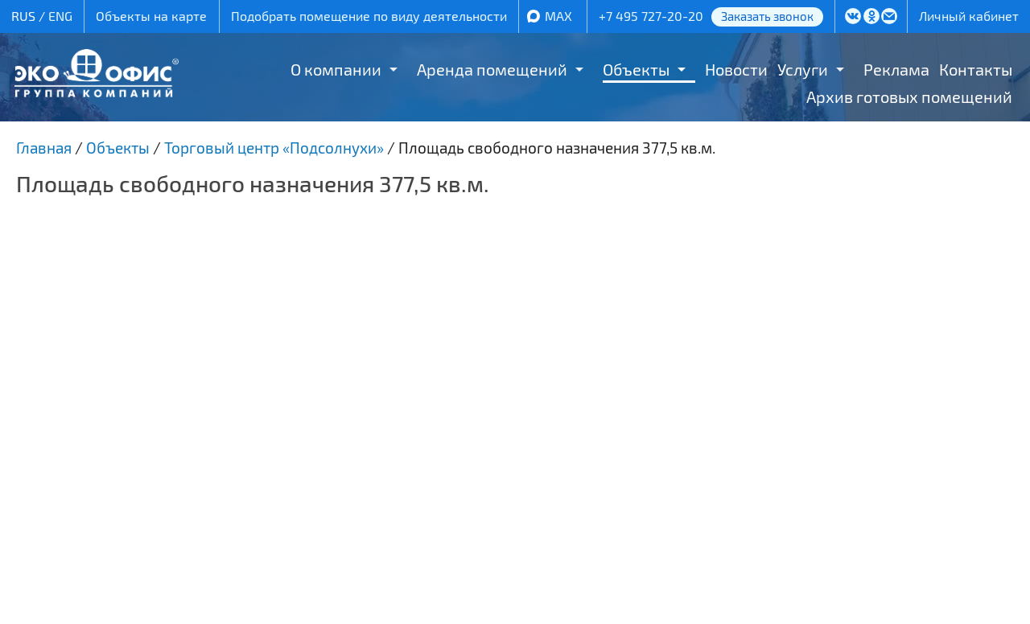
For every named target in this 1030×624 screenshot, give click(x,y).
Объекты (636, 69)
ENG (60, 15)
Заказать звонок (767, 16)
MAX (558, 15)
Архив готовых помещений (909, 96)
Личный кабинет (969, 15)
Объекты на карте (151, 15)
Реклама (896, 69)
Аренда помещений (492, 69)
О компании (335, 69)
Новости (736, 69)
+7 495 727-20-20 (651, 15)
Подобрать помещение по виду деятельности (369, 15)
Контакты (975, 69)
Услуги (802, 69)
